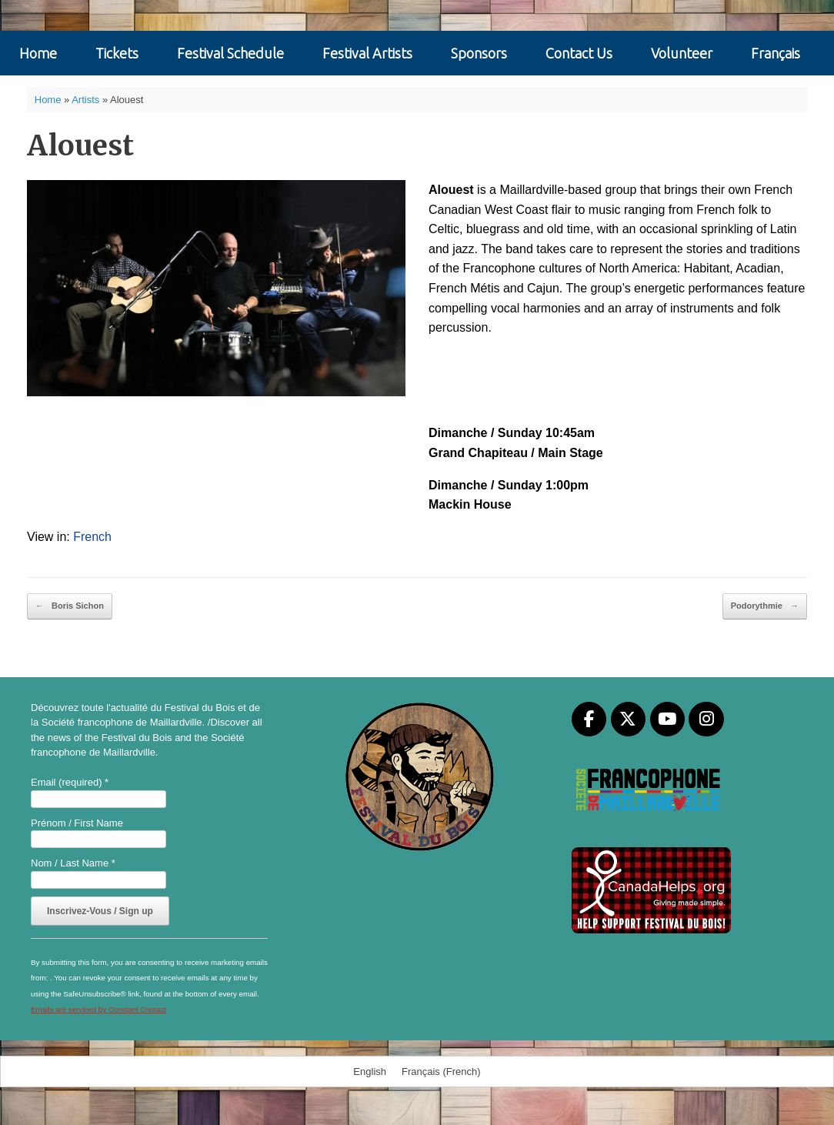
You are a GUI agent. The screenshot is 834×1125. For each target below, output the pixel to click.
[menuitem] (775, 53)
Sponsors (479, 53)
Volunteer (681, 53)
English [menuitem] (369, 1071)
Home (38, 53)
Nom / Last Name (73, 863)
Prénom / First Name (77, 823)
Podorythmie (765, 606)
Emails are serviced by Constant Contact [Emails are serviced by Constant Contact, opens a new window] (98, 1009)
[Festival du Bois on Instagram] (706, 719)
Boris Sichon (69, 606)
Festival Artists (367, 53)
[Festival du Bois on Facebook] (589, 719)
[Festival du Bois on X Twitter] (628, 719)
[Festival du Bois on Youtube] (667, 719)
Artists (85, 99)
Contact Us (578, 53)
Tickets (116, 53)
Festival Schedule (230, 53)
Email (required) (69, 782)
